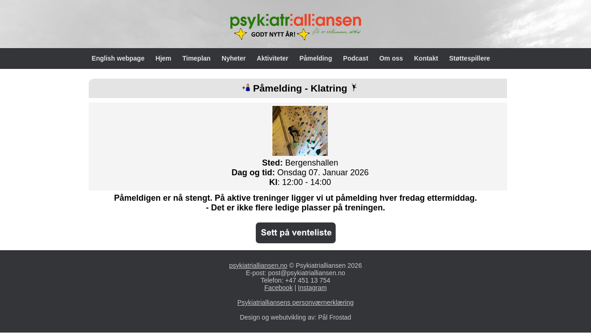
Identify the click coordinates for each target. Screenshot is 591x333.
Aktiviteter (273, 58)
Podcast (356, 58)
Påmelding (316, 58)
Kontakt (427, 58)
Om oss (391, 58)
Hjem (164, 58)
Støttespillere (469, 58)
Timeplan (197, 58)
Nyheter (234, 58)
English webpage (119, 58)
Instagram (312, 287)
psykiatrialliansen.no (258, 265)
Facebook (278, 287)
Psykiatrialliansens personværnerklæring (295, 302)
